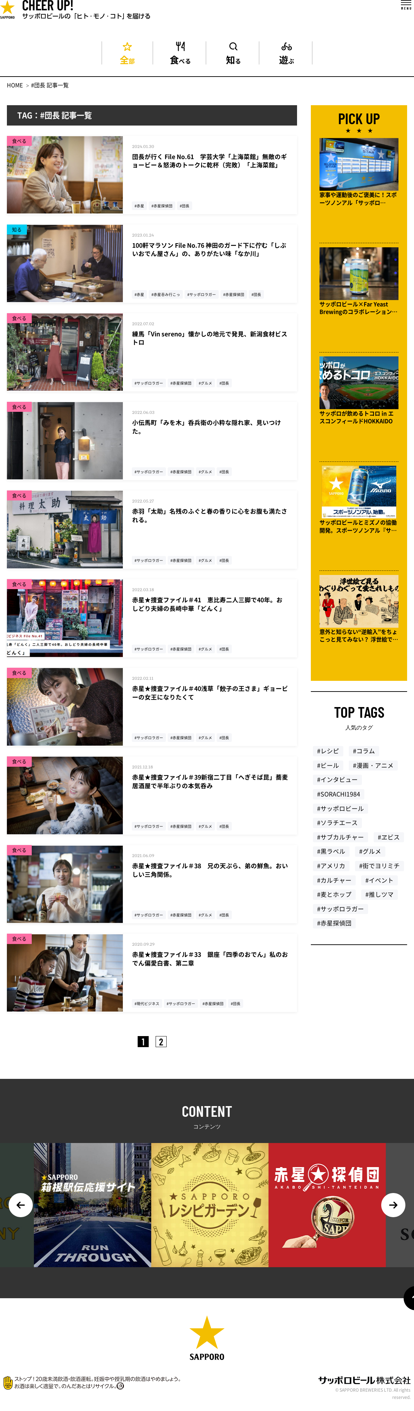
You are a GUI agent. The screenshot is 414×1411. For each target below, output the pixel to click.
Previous (21, 1205)
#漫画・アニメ (373, 768)
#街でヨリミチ (379, 869)
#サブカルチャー (340, 840)
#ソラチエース (337, 826)
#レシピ (328, 754)
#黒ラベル (331, 854)
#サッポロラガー (340, 912)
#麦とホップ (334, 897)
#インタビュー (337, 782)
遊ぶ (286, 58)
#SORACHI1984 (338, 797)
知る (233, 58)
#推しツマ (379, 897)
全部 (127, 58)
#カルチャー (334, 883)
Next (393, 1205)
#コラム (364, 754)
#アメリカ (331, 869)
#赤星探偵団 (334, 926)
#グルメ (370, 854)
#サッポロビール (340, 811)
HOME (15, 85)
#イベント (379, 883)
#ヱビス (389, 840)
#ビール (328, 768)
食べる (180, 58)
